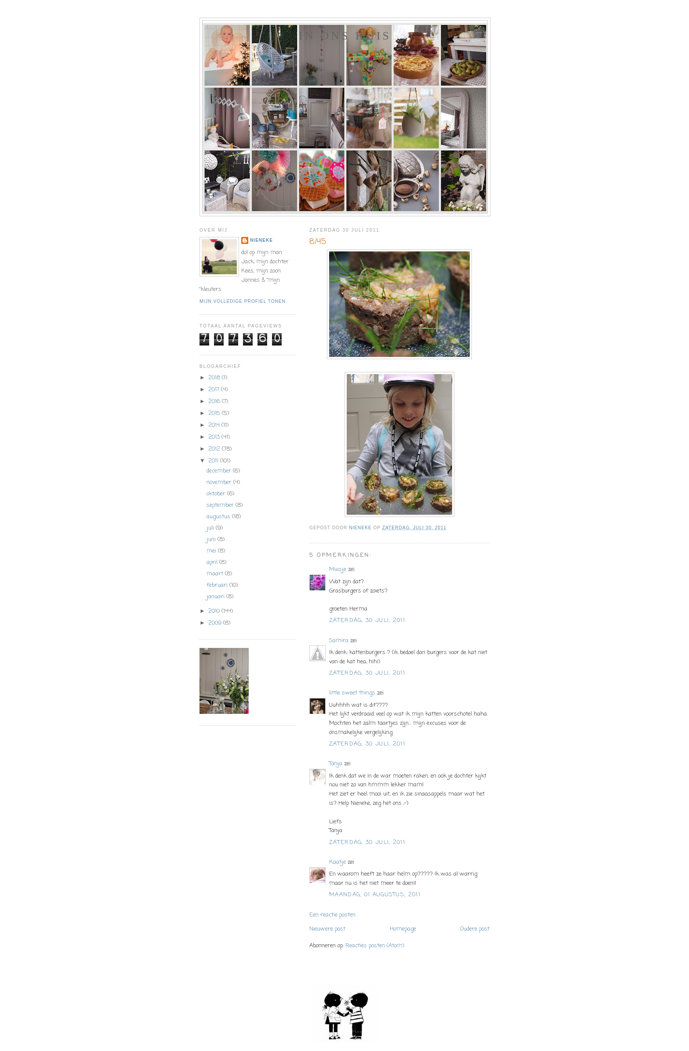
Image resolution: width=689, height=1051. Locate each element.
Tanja (335, 764)
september (221, 505)
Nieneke (261, 240)
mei (212, 551)
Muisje (337, 569)
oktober (217, 494)
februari (218, 585)
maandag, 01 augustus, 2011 (375, 895)
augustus (219, 517)
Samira (338, 640)
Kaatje (337, 862)
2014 (214, 425)
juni (212, 539)
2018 (215, 378)
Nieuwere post (327, 929)
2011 (214, 461)
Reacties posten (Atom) (374, 946)
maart (216, 574)
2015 (215, 413)
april (213, 562)
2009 (215, 623)
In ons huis (345, 35)
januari (216, 597)
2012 (215, 449)
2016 (215, 401)
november (220, 482)
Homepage (403, 929)
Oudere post (475, 929)
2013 (214, 437)
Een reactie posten (332, 915)
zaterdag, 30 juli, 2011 (367, 620)
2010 (214, 611)
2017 (214, 389)
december (220, 471)
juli (211, 528)
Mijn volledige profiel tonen (242, 301)
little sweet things (352, 693)
